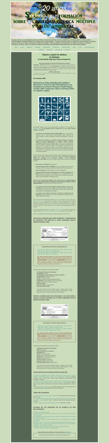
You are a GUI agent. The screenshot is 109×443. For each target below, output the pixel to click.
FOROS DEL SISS (58, 49)
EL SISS (22, 47)
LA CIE (80, 47)
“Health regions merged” (59, 209)
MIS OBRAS (37, 47)
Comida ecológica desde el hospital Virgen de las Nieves (47, 402)
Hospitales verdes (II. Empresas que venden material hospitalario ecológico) (51, 426)
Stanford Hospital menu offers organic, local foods (45, 395)
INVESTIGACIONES (66, 47)
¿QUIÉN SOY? (29, 47)
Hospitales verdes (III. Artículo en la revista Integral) (46, 427)
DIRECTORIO (49, 49)
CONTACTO (67, 49)
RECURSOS (41, 49)
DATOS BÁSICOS (46, 47)
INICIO (16, 47)
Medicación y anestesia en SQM (41, 412)
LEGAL (74, 47)
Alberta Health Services (37, 201)
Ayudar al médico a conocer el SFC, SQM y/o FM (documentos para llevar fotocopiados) (54, 422)
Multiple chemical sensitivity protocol (43, 386)
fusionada (57, 199)
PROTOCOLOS (56, 47)
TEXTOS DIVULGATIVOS (89, 47)
